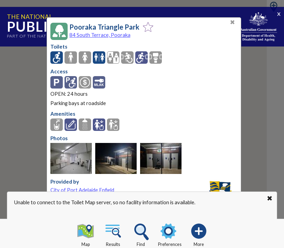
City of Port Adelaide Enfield (82, 190)
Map (85, 234)
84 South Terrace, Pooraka (99, 35)
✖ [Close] (232, 22)
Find (140, 234)
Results (113, 234)
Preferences (170, 234)
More (198, 234)
